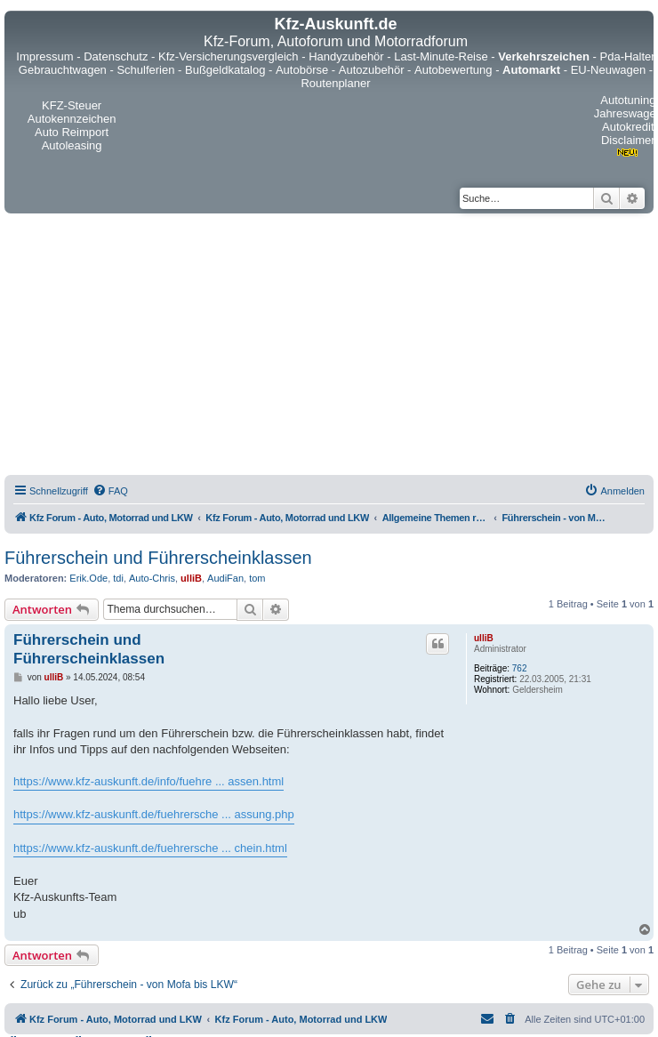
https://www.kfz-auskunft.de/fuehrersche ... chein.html (150, 848)
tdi (118, 578)
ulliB (191, 578)
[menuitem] (110, 491)
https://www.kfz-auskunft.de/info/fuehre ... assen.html (148, 781)
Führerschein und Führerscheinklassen (158, 557)
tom (257, 578)
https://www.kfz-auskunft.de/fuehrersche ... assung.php (153, 814)
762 (519, 668)
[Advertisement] (329, 346)
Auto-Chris (152, 578)
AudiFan (225, 578)
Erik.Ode (88, 578)
